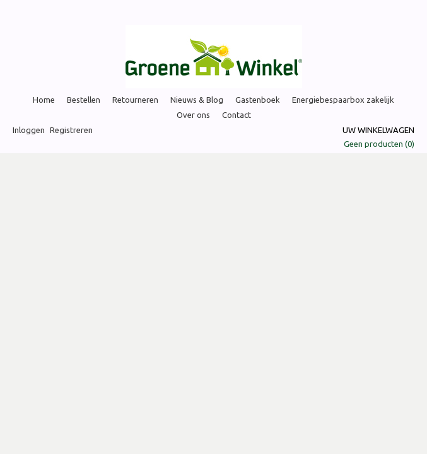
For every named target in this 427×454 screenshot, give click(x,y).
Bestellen (83, 99)
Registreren (71, 129)
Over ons (193, 114)
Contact (236, 114)
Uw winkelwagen (378, 129)
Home (44, 99)
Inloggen (29, 129)
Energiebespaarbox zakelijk (343, 99)
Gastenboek (257, 99)
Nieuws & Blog (196, 99)
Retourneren (135, 99)
